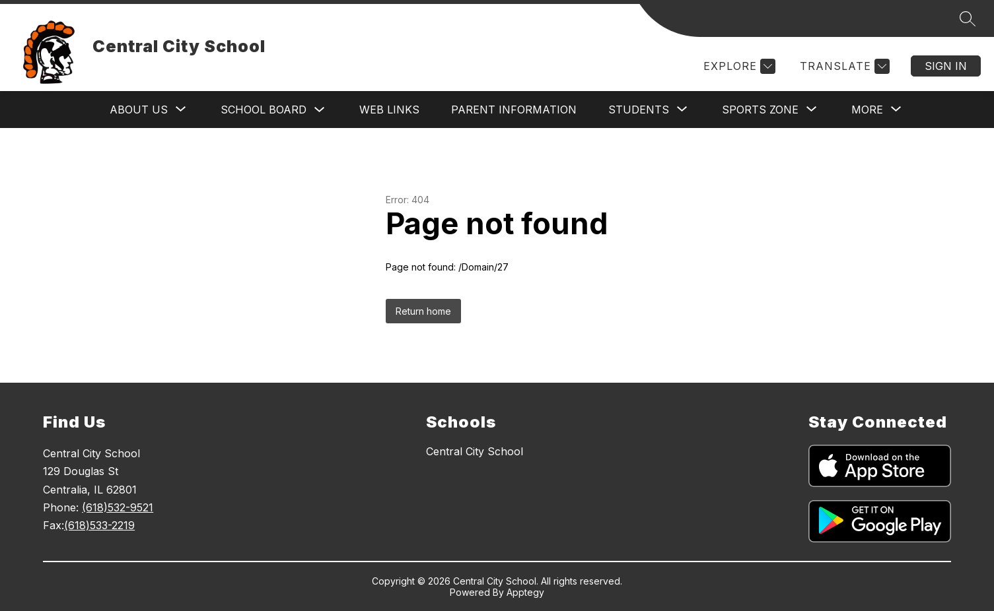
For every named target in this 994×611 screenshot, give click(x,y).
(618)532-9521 (117, 507)
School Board (263, 109)
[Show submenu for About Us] (139, 109)
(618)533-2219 (99, 525)
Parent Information (514, 109)
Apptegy (525, 592)
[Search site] (968, 18)
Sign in (946, 66)
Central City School (474, 451)
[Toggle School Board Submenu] (320, 110)
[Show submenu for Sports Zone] (760, 109)
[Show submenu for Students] (638, 109)
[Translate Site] (843, 66)
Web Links (389, 109)
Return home (423, 311)
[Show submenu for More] (867, 109)
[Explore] (737, 66)
